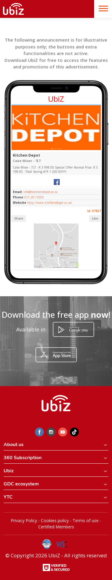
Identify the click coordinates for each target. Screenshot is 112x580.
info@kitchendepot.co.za (40, 192)
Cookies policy (55, 520)
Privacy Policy (24, 520)
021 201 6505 (34, 197)
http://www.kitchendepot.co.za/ (49, 202)
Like (95, 218)
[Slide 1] (52, 148)
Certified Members (56, 527)
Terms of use (86, 520)
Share (18, 218)
